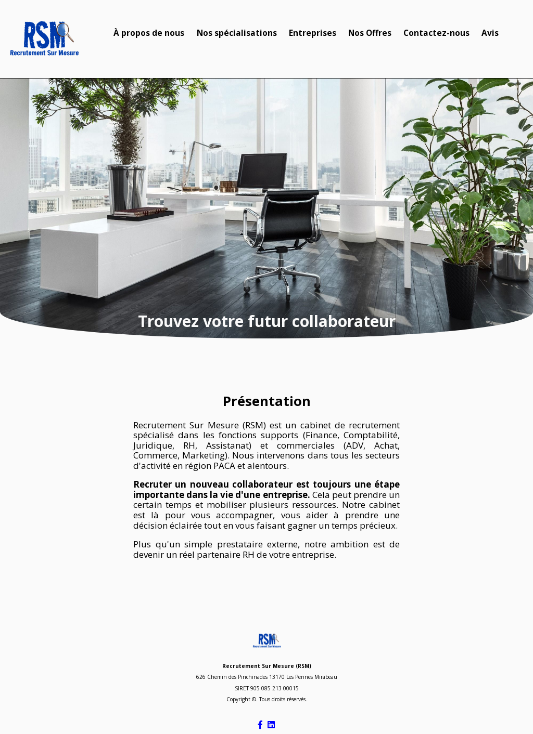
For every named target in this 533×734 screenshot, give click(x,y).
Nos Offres (369, 33)
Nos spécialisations (237, 33)
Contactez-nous (436, 33)
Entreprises (312, 33)
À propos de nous (148, 33)
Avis (490, 33)
